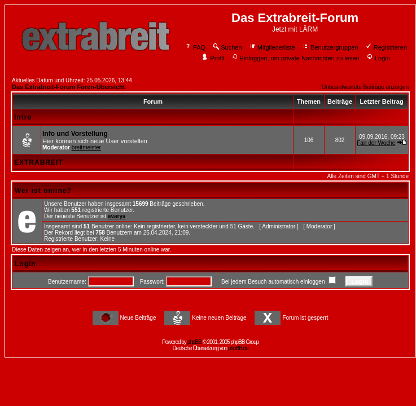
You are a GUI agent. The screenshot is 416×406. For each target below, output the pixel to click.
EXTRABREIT (38, 162)
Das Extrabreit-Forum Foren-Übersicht (68, 86)
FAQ (195, 47)
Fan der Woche (376, 143)
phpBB (194, 342)
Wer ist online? (43, 191)
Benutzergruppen (330, 47)
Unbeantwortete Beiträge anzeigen (365, 87)
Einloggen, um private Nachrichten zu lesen (295, 58)
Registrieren (386, 47)
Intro (23, 117)
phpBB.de (238, 348)
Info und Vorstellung (75, 134)
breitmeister (86, 147)
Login (378, 58)
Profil (213, 58)
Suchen (227, 47)
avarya (117, 216)
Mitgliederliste (272, 47)
